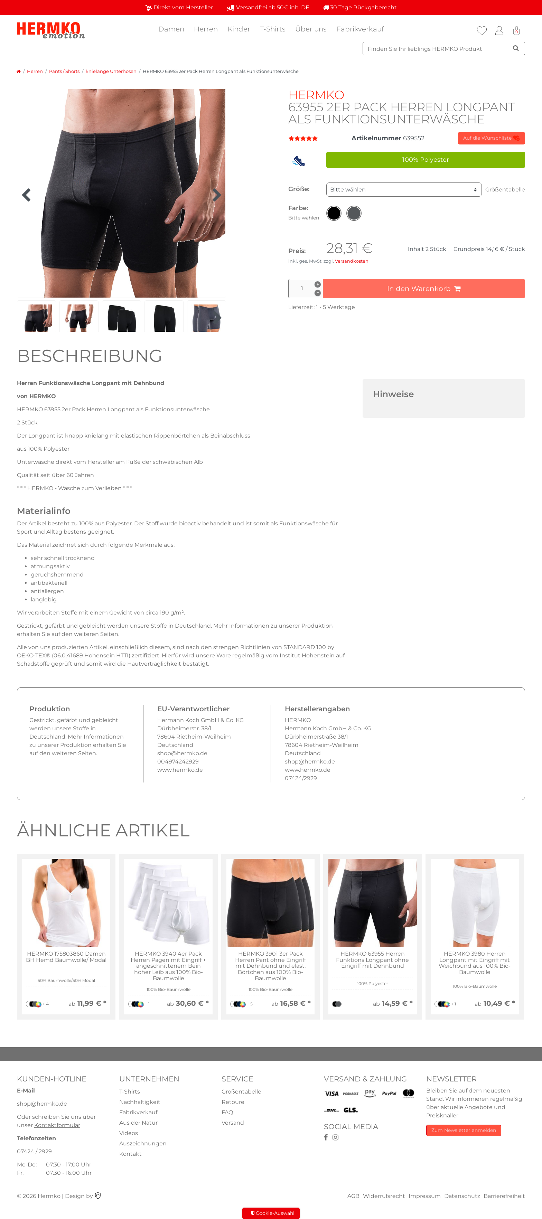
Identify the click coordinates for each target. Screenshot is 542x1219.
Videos (128, 1133)
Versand (233, 1122)
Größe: (298, 189)
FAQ (227, 1112)
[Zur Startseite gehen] (19, 71)
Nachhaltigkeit (139, 1102)
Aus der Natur (138, 1122)
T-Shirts (273, 29)
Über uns (311, 29)
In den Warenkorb (424, 288)
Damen (171, 29)
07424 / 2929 (34, 1151)
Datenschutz (462, 1196)
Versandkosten (351, 261)
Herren (206, 29)
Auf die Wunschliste (491, 138)
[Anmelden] (499, 30)
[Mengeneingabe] (305, 288)
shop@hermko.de (42, 1103)
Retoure (233, 1102)
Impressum (425, 1196)
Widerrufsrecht (384, 1196)
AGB (353, 1196)
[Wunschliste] (481, 30)
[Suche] (516, 48)
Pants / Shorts (64, 71)
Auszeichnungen (143, 1143)
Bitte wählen (348, 189)
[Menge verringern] (317, 293)
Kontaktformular (57, 1125)
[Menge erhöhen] (317, 284)
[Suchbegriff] (444, 48)
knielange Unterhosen (111, 71)
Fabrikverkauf (360, 29)
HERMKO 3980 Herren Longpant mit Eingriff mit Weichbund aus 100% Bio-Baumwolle (475, 963)
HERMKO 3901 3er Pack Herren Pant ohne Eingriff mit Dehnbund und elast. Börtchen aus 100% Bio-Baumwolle (270, 966)
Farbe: (303, 212)
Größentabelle (505, 189)
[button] (334, 213)
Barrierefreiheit (504, 1196)
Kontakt (130, 1154)
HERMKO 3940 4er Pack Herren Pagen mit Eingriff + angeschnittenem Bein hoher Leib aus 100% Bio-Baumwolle (168, 966)
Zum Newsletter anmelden (463, 1130)
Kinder (238, 29)
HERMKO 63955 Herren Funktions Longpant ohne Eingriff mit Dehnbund (372, 960)
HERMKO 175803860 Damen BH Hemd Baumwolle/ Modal (66, 957)
